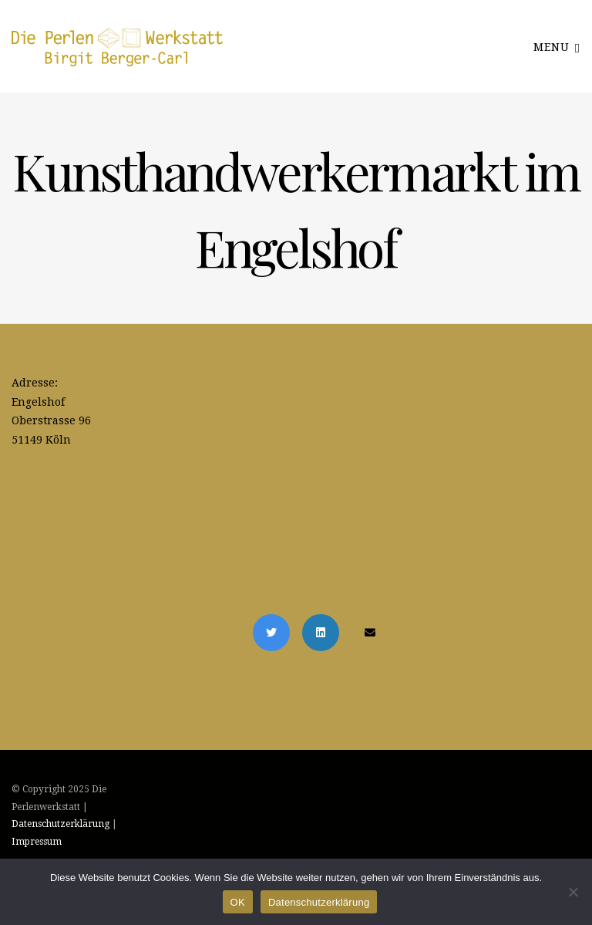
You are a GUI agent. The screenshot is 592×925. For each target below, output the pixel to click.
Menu (556, 46)
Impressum (37, 841)
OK (237, 902)
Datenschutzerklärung (60, 824)
